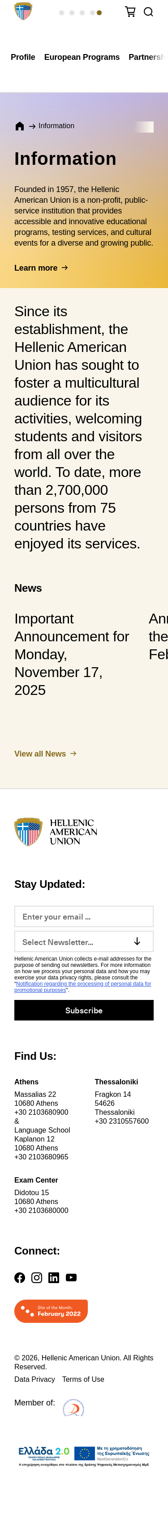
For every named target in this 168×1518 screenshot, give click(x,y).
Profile (23, 57)
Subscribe (84, 1010)
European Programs (82, 57)
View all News (40, 753)
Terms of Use (83, 1379)
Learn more (35, 267)
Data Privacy (34, 1379)
